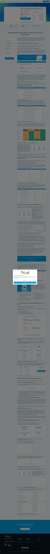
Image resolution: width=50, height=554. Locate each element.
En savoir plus (25, 280)
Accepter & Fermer (25, 282)
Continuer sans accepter (16, 270)
